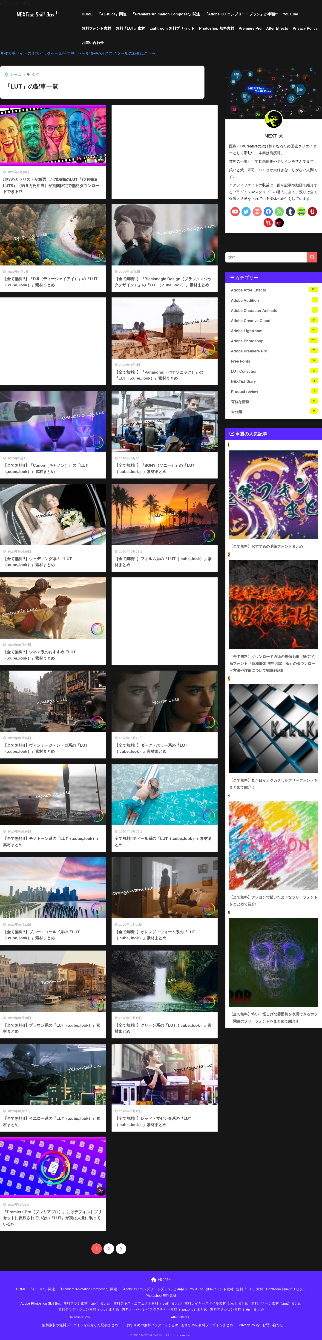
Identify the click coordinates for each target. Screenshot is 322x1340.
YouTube (290, 14)
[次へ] (121, 1249)
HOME (87, 14)
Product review (274, 395)
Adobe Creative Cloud (274, 321)
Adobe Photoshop (274, 342)
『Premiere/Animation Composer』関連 (165, 14)
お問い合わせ (93, 43)
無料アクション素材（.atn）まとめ (237, 1309)
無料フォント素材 (96, 28)
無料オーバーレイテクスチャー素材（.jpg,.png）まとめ (164, 1309)
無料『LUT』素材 (130, 28)
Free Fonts (274, 363)
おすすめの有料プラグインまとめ (207, 1325)
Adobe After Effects (274, 289)
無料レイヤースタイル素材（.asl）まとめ (216, 1303)
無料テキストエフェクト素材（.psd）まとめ (147, 1303)
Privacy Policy (305, 28)
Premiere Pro (250, 28)
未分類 (274, 416)
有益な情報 (274, 405)
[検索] (312, 257)
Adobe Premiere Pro (274, 353)
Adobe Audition (274, 300)
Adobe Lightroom (274, 331)
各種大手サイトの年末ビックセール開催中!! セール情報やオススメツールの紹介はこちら (78, 53)
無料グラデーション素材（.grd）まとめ (88, 1309)
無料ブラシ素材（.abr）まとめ (87, 1303)
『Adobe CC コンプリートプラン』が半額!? (241, 14)
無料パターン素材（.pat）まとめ (276, 1303)
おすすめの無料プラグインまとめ (152, 1325)
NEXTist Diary (274, 384)
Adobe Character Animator (274, 311)
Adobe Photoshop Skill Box (40, 1303)
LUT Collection (274, 374)
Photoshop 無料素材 (216, 28)
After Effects (277, 28)
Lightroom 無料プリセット (172, 28)
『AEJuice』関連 (111, 14)
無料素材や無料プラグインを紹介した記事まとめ (80, 1325)
